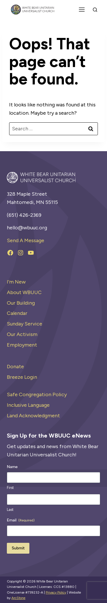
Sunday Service (24, 324)
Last (10, 509)
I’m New (16, 282)
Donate (15, 366)
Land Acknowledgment (33, 415)
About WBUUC (24, 292)
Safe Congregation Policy (37, 394)
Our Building (21, 303)
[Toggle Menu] (82, 9)
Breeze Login (22, 377)
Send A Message (25, 240)
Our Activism (22, 334)
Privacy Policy (56, 592)
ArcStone (18, 598)
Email (21, 520)
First (10, 487)
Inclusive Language (28, 405)
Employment (22, 345)
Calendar (17, 313)
